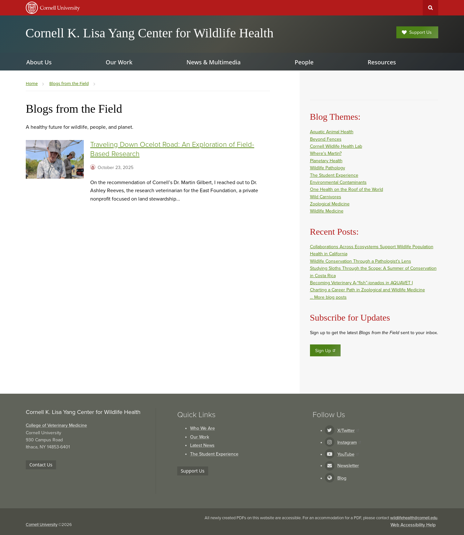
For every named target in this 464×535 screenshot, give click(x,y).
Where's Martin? (326, 153)
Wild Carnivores (325, 197)
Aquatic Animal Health (331, 132)
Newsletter (348, 465)
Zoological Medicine (330, 204)
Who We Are (202, 428)
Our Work (199, 437)
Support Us (417, 32)
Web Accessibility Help (413, 525)
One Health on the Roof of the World (346, 189)
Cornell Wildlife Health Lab (336, 146)
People (304, 62)
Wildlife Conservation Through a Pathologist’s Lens (360, 261)
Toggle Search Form (430, 7)
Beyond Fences (326, 139)
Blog (341, 478)
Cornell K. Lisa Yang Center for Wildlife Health (149, 33)
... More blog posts (328, 297)
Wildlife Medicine (326, 211)
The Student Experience (334, 175)
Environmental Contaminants (338, 182)
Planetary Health (326, 161)
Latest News (202, 445)
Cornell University (41, 524)
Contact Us (40, 465)
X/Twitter (348, 430)
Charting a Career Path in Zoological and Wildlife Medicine (367, 290)
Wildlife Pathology (327, 168)
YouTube (348, 454)
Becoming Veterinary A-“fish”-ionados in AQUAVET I (361, 283)
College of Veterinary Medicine (56, 425)
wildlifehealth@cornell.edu (413, 518)
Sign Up (325, 350)
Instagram (349, 442)
